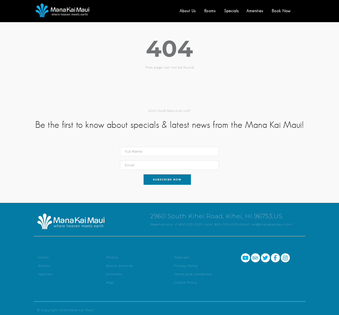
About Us (188, 11)
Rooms (210, 11)
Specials (231, 11)
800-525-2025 (226, 224)
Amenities (254, 11)
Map (110, 282)
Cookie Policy (185, 282)
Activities (114, 274)
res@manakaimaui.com (271, 224)
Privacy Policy (186, 266)
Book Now (281, 11)
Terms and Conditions (193, 274)
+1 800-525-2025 (188, 224)
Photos (112, 257)
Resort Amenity (119, 266)
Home (43, 257)
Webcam (182, 257)
